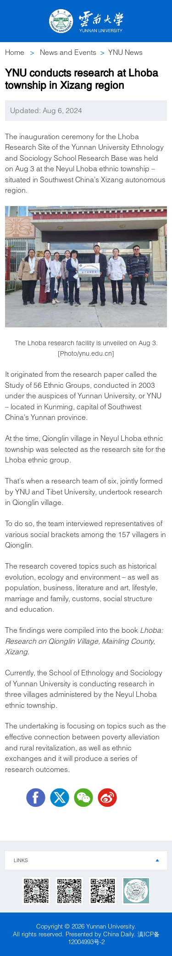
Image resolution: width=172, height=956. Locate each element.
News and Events (68, 52)
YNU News (125, 52)
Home (14, 52)
